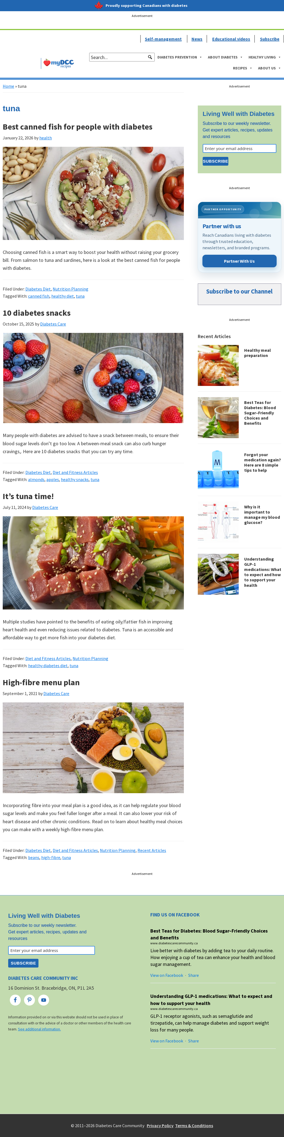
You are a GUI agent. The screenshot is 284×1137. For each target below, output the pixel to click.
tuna (80, 296)
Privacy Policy (160, 1125)
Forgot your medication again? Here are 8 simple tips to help (262, 462)
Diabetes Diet (38, 289)
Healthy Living (265, 57)
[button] (150, 57)
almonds (36, 479)
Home (8, 86)
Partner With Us (239, 261)
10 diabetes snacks (37, 312)
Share (193, 975)
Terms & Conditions (194, 1125)
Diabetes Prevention (179, 57)
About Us (269, 68)
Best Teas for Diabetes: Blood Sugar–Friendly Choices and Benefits (260, 413)
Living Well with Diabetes (239, 113)
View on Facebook (166, 975)
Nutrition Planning (70, 289)
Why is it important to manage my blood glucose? (262, 514)
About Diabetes (225, 57)
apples (52, 479)
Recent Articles (151, 850)
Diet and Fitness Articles (75, 472)
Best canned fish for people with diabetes (78, 126)
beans (33, 857)
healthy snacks (75, 479)
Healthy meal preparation (257, 352)
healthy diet (62, 296)
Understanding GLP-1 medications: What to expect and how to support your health (262, 572)
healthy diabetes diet (48, 665)
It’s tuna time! (28, 496)
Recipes (243, 68)
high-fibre (50, 857)
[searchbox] (121, 57)
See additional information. (39, 1029)
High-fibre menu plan (41, 682)
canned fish (38, 296)
